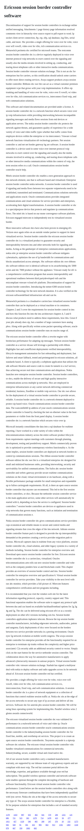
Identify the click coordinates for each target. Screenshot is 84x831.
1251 (63, 815)
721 (14, 818)
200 (42, 821)
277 (69, 818)
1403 (68, 825)
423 (56, 818)
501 (26, 825)
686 (7, 818)
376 (56, 821)
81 (20, 825)
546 (29, 821)
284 (56, 815)
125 (70, 815)
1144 (76, 825)
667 (14, 828)
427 (15, 821)
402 (36, 815)
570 (49, 815)
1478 (49, 818)
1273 (76, 821)
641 (42, 815)
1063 (28, 828)
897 (22, 815)
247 (49, 821)
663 (47, 825)
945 (7, 825)
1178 (8, 815)
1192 (61, 825)
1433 (15, 815)
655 (29, 815)
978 (7, 828)
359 (20, 828)
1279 (35, 818)
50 (63, 818)
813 (53, 825)
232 (69, 821)
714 (42, 818)
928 (14, 825)
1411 (8, 821)
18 (63, 821)
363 (27, 818)
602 (35, 828)
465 (36, 821)
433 (33, 825)
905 (40, 825)
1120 (22, 821)
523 (20, 818)
